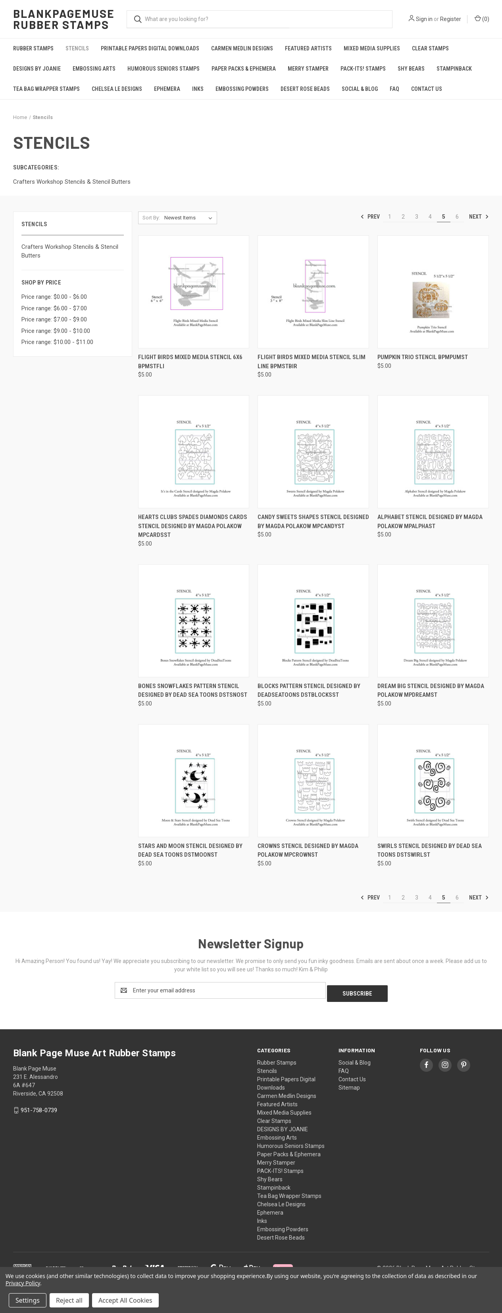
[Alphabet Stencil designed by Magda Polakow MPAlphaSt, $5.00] (433, 452)
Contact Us (426, 89)
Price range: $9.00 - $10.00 (55, 330)
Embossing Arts (94, 68)
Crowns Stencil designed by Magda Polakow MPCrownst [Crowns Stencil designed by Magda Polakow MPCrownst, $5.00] (308, 850)
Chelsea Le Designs (117, 89)
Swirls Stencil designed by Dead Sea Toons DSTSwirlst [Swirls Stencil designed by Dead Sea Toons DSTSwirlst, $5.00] (429, 850)
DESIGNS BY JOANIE (37, 68)
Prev (370, 217)
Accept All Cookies (125, 1300)
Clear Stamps (430, 48)
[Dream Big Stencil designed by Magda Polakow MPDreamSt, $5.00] (433, 621)
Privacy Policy (23, 1283)
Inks (198, 89)
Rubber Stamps (33, 48)
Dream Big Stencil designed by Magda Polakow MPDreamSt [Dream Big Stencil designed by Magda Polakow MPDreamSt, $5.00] (430, 690)
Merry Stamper (308, 68)
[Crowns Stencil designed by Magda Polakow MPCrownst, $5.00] (313, 781)
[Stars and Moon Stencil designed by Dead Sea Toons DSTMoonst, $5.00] (194, 781)
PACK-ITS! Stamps (363, 68)
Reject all (69, 1300)
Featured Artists (308, 48)
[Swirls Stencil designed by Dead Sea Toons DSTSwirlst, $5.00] (433, 781)
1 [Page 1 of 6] (389, 216)
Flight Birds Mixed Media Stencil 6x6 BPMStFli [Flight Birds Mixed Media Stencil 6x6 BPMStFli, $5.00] (190, 362)
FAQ (394, 89)
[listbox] (190, 218)
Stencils (77, 48)
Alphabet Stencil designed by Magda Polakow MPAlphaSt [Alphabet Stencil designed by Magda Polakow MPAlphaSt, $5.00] (430, 521)
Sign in (424, 19)
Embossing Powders (242, 89)
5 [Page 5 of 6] (443, 216)
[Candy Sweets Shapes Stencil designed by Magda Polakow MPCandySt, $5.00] (313, 452)
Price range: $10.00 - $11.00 (57, 342)
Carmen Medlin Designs (242, 48)
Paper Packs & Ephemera (244, 68)
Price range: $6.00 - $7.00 (54, 308)
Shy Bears (411, 68)
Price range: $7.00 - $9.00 (54, 319)
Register (450, 19)
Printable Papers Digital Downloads (150, 48)
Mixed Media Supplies (372, 48)
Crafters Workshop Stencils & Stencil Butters (69, 251)
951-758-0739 (39, 1107)
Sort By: (151, 218)
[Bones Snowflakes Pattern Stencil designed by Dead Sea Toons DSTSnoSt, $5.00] (194, 621)
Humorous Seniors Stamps (163, 68)
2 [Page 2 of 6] (403, 216)
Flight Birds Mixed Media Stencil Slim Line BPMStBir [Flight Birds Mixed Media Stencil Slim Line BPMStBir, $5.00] (311, 362)
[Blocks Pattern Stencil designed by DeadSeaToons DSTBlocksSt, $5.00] (313, 621)
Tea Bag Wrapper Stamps (46, 89)
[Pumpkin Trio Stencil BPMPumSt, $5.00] (433, 292)
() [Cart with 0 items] (482, 18)
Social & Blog (360, 89)
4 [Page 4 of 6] (430, 216)
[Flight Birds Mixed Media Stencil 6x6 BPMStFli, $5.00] (194, 292)
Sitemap (349, 1084)
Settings (27, 1300)
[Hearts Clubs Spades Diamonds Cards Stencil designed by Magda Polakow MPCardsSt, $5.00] (194, 452)
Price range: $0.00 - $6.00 (54, 296)
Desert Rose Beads (305, 89)
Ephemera (167, 89)
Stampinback (454, 68)
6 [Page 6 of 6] (457, 216)
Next (479, 217)
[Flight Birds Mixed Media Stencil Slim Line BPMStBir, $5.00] (313, 292)
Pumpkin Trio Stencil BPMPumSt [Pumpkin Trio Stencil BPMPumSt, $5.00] (422, 357)
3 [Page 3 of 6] (416, 216)
